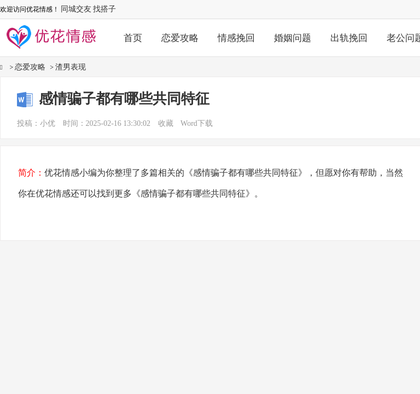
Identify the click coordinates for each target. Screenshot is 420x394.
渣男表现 (70, 67)
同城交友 (76, 9)
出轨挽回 (349, 38)
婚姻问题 (292, 38)
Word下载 (196, 123)
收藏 (165, 123)
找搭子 (104, 9)
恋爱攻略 (180, 38)
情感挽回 (236, 38)
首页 (133, 38)
